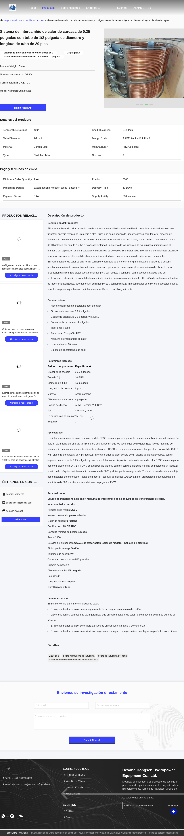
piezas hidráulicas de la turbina (78, 656)
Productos (48, 7)
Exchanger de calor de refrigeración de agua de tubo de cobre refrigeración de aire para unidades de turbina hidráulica (21, 396)
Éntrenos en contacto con (94, 9)
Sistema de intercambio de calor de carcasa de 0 (73, 659)
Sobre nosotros (70, 7)
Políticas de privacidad (17, 833)
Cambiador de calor (34, 20)
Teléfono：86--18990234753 (17, 778)
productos (17, 20)
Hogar (32, 7)
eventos (122, 7)
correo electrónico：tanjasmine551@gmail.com (26, 784)
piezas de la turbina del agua (112, 656)
